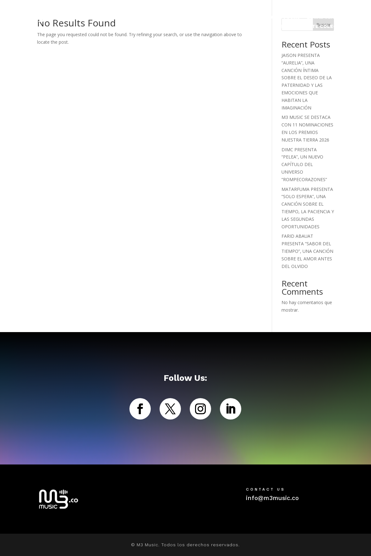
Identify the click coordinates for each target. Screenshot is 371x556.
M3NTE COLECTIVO (325, 26)
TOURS (291, 17)
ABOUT (285, 26)
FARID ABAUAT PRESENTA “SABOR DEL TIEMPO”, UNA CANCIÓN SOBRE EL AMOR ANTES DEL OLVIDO (307, 251)
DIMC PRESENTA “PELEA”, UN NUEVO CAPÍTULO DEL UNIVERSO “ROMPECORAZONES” (304, 164)
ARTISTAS (227, 17)
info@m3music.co (272, 498)
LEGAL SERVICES (328, 17)
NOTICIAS (264, 17)
